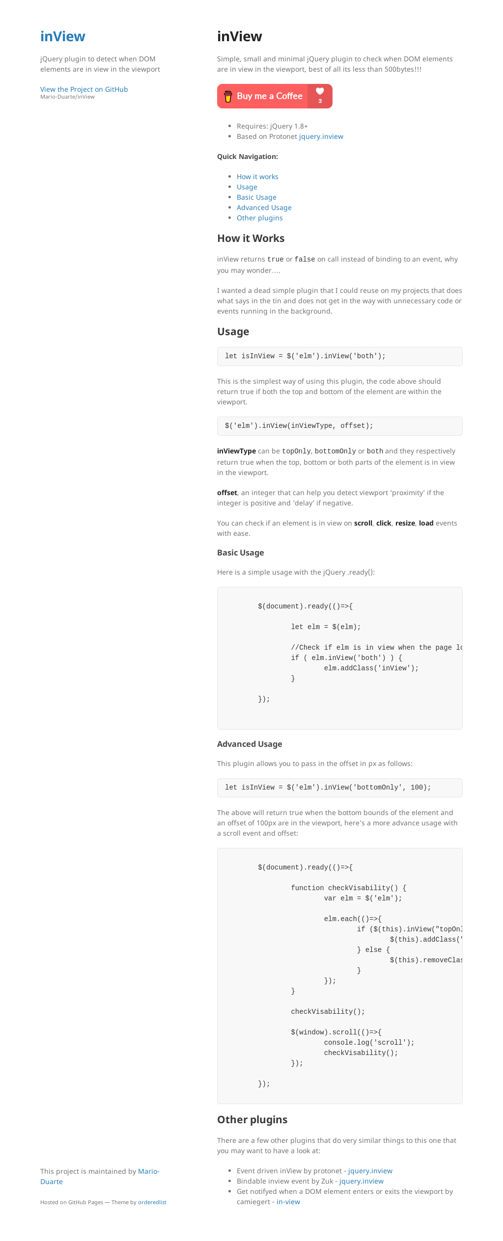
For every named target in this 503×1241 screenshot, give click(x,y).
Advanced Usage (264, 207)
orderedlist (152, 1202)
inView (62, 35)
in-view (288, 1201)
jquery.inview (321, 136)
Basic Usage (257, 197)
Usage (247, 186)
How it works (258, 176)
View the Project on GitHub (106, 92)
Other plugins (260, 217)
